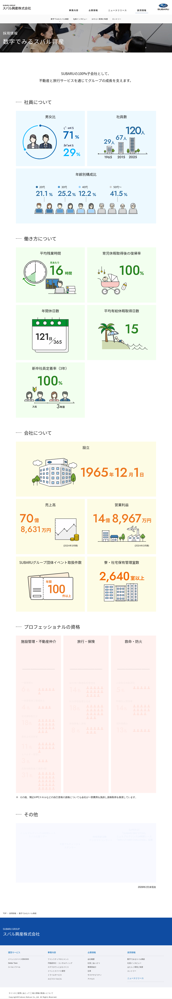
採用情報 (141, 10)
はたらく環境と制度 (100, 19)
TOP (4, 913)
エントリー (116, 19)
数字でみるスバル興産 (60, 19)
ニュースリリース (117, 10)
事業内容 (73, 10)
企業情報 (93, 10)
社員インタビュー (80, 19)
